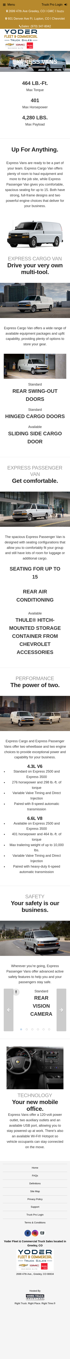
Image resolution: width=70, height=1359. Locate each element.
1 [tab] (21, 1029)
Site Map (35, 1191)
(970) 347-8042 (41, 26)
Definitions (35, 1183)
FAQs (35, 1175)
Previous (8, 1010)
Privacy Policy (35, 1199)
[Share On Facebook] (27, 1233)
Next (61, 1010)
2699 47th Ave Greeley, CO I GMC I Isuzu (35, 11)
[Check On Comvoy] (42, 1233)
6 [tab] (49, 1029)
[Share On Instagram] (35, 1233)
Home (35, 1167)
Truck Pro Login (35, 1214)
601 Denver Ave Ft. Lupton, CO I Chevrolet (35, 18)
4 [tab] (38, 1029)
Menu (9, 4)
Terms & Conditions (35, 1222)
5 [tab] (43, 1029)
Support (35, 1206)
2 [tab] (27, 1029)
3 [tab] (32, 1029)
